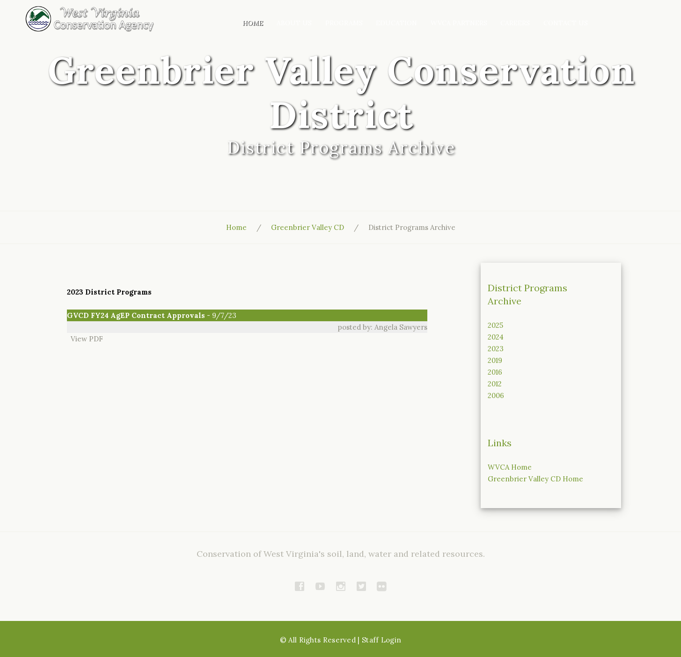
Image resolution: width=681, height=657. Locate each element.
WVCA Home (510, 467)
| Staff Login (379, 639)
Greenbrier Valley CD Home (535, 478)
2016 (495, 372)
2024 (496, 336)
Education (396, 23)
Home (252, 23)
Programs (344, 23)
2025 (495, 325)
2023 (496, 348)
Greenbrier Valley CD (307, 227)
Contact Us (565, 23)
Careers (515, 23)
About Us (294, 23)
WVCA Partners (459, 23)
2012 (495, 383)
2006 (496, 395)
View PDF (85, 338)
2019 (495, 360)
